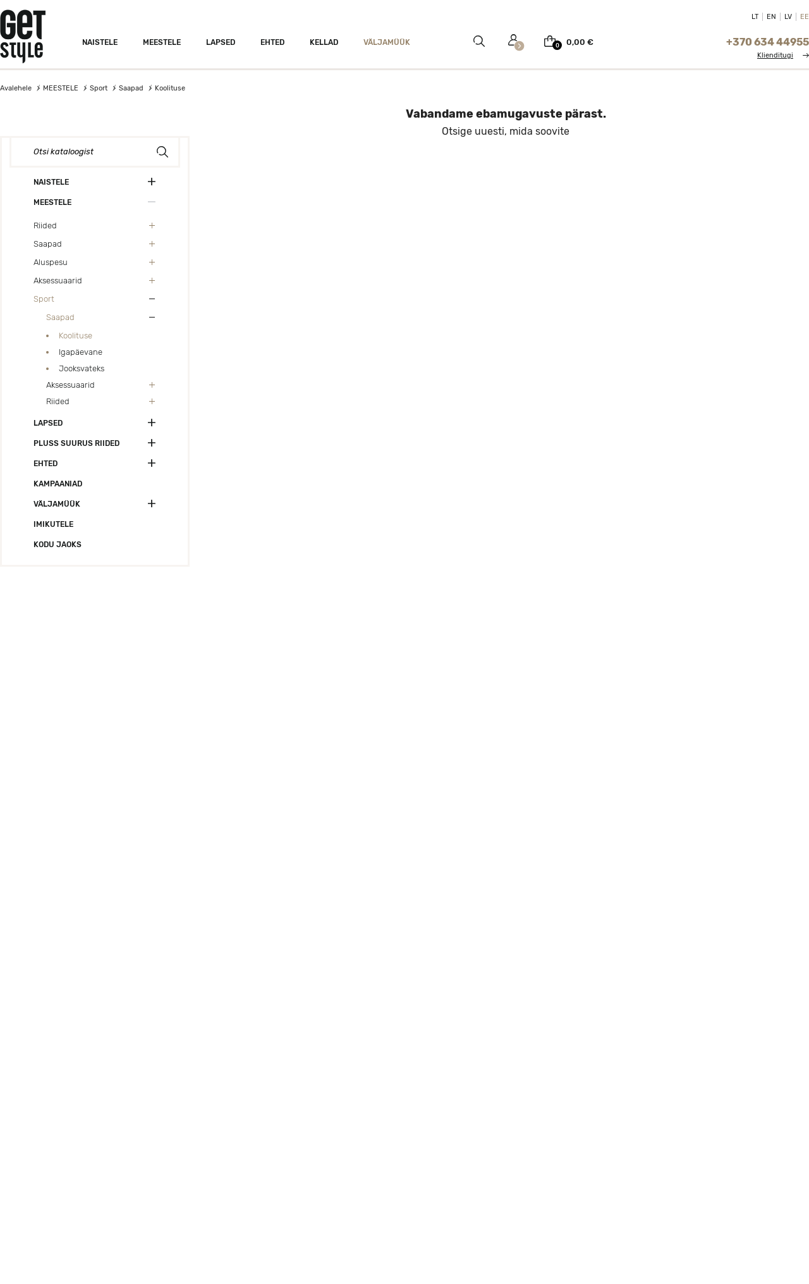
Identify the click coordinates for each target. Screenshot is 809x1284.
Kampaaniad (57, 483)
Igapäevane (80, 352)
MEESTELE (52, 202)
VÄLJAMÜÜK (56, 504)
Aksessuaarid (57, 280)
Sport (43, 299)
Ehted (45, 463)
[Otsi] (94, 152)
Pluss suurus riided (76, 443)
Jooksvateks (81, 368)
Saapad (47, 244)
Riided (45, 225)
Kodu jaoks (57, 544)
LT (754, 17)
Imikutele (53, 524)
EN (771, 17)
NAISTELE (51, 182)
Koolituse (75, 335)
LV (788, 17)
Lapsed (48, 423)
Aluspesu (50, 262)
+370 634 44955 (767, 42)
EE (804, 17)
